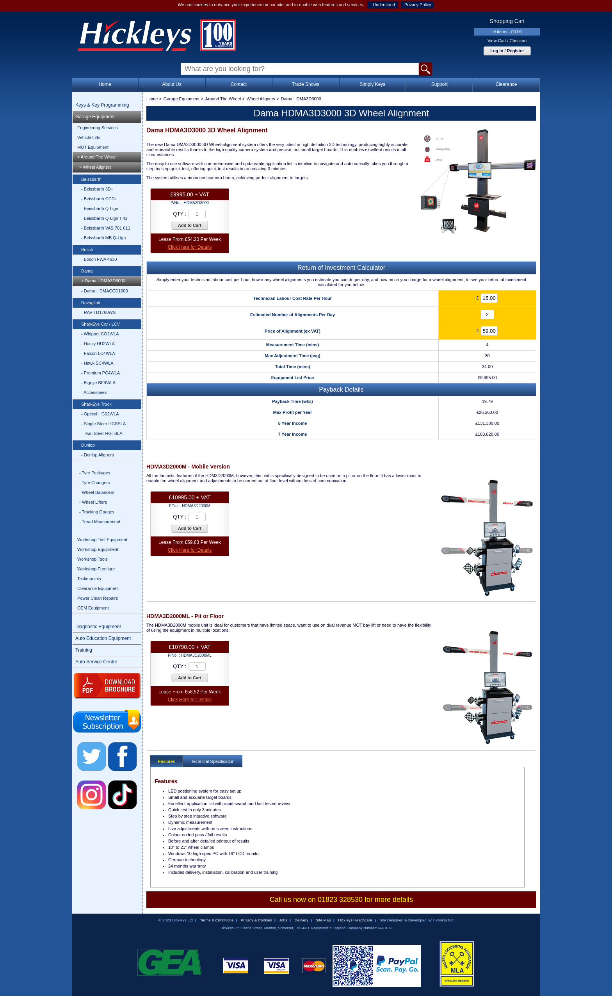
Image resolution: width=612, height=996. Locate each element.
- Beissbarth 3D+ (97, 189)
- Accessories (94, 392)
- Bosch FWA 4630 (99, 259)
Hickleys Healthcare (355, 920)
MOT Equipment (93, 147)
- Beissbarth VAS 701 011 (105, 228)
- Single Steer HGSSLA (103, 423)
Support (439, 84)
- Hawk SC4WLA (97, 363)
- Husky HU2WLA (98, 343)
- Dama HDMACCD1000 (104, 291)
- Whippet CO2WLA (100, 333)
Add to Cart (189, 225)
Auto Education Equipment (103, 638)
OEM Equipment (93, 608)
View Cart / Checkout (507, 40)
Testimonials (89, 578)
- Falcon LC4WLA (98, 353)
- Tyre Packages (94, 472)
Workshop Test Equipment (102, 539)
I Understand (382, 4)
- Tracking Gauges (96, 512)
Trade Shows (305, 84)
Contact (239, 84)
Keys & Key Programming (102, 105)
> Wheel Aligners (95, 167)
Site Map (323, 920)
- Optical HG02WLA (100, 414)
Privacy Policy (417, 4)
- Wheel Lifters (93, 502)
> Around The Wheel (96, 157)
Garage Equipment (95, 116)
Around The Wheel (223, 98)
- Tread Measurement (99, 521)
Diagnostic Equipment (98, 626)
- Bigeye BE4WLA (98, 382)
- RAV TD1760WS (98, 312)
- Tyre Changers (94, 482)
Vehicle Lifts (88, 137)
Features (166, 761)
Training (83, 650)
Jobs (283, 920)
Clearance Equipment (98, 588)
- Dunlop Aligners (97, 455)
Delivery (302, 920)
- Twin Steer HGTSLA (102, 433)
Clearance (506, 84)
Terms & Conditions (216, 920)
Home (105, 84)
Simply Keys (372, 84)
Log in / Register (507, 50)
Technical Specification (212, 761)
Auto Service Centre (96, 662)
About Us (171, 84)
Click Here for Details (190, 247)
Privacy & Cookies (256, 920)
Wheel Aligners (261, 98)
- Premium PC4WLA (100, 373)
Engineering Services (97, 127)
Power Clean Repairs (97, 598)
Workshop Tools (92, 559)
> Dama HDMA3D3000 (103, 280)
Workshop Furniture (96, 569)
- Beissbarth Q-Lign (99, 208)
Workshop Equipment (97, 549)
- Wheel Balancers (96, 492)
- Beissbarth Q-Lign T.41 (104, 218)
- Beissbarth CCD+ (99, 198)
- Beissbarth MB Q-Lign (103, 237)
